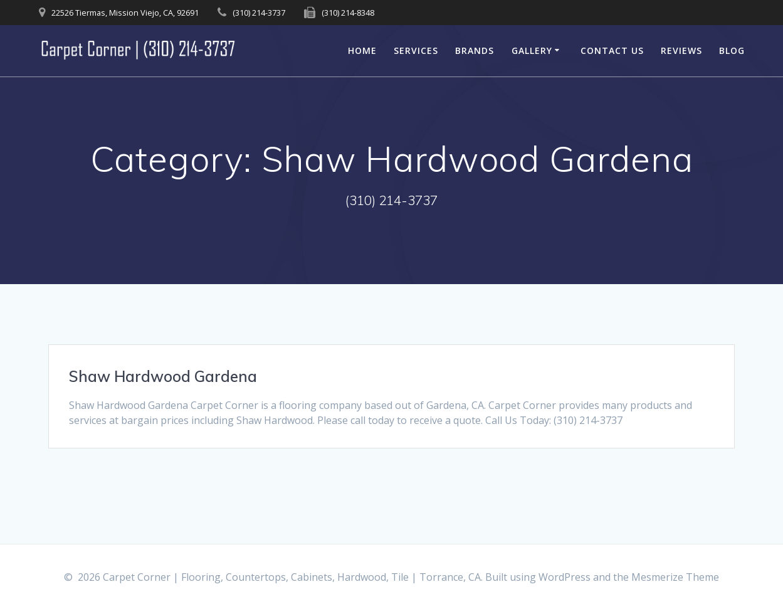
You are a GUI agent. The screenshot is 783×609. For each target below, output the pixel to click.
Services (416, 50)
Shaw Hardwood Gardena (163, 376)
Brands (474, 50)
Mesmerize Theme (675, 577)
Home (362, 50)
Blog (732, 50)
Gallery (532, 50)
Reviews (681, 50)
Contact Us (612, 50)
